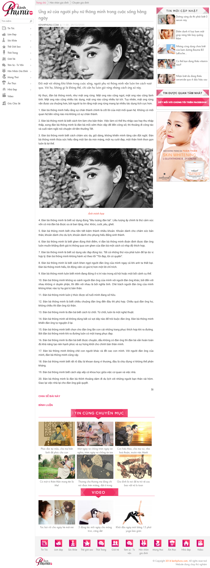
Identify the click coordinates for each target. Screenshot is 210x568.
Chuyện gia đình (80, 2)
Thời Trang (13, 52)
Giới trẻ (11, 58)
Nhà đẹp (12, 89)
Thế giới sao (14, 46)
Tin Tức (11, 28)
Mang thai (13, 77)
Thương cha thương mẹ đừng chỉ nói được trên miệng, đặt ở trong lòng (95, 485)
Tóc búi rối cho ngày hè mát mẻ (57, 526)
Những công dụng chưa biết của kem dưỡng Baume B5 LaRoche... (190, 49)
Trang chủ (41, 2)
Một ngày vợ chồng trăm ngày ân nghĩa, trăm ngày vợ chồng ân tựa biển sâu (95, 452)
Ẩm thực (12, 83)
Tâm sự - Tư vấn (16, 64)
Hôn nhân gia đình (18, 70)
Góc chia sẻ (14, 103)
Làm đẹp (12, 34)
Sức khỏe (12, 40)
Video (10, 96)
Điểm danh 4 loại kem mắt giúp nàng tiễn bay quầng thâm (190, 35)
